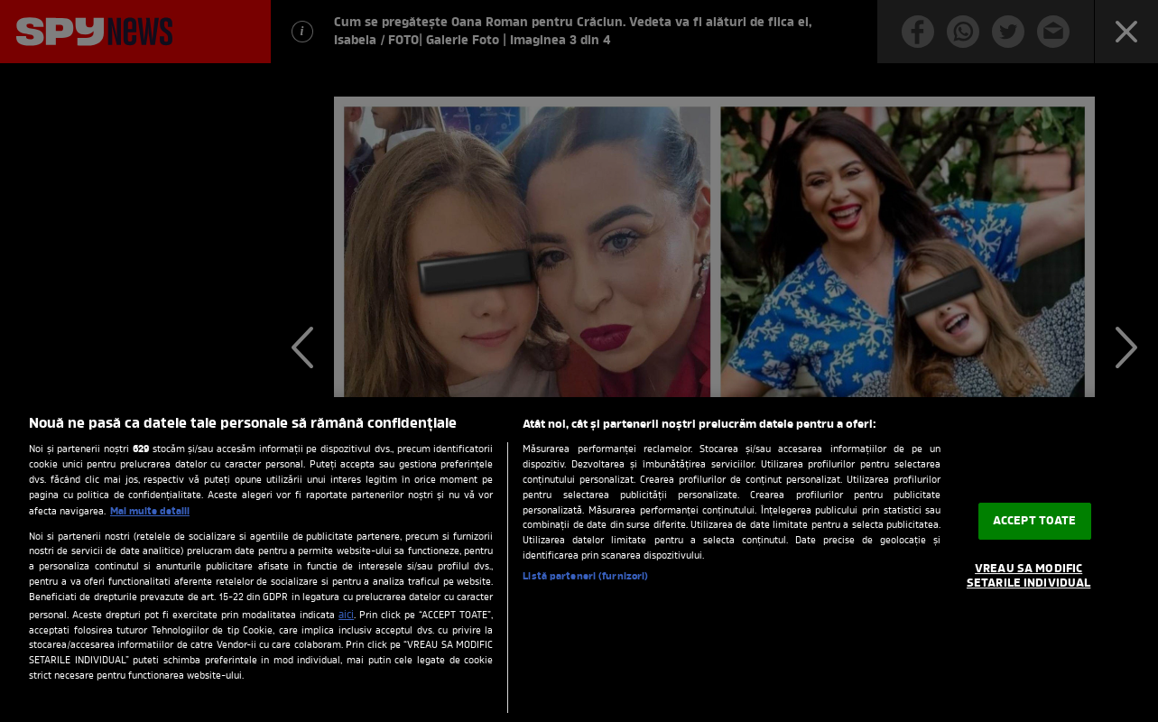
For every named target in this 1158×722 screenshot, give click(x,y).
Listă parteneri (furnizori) (585, 577)
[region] (579, 559)
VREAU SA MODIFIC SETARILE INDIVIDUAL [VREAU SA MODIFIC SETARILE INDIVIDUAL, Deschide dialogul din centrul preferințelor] (1028, 577)
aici (346, 615)
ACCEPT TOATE (1035, 521)
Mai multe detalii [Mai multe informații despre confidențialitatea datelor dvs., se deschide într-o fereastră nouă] (150, 512)
